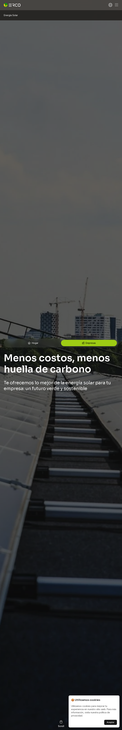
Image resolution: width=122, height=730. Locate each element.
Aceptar (110, 722)
